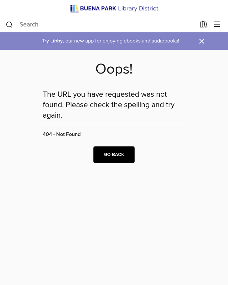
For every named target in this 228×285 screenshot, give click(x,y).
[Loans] (204, 25)
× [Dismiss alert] (201, 41)
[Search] (9, 24)
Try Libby (52, 41)
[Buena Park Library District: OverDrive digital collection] (114, 8)
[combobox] (101, 24)
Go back (114, 155)
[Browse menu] (217, 24)
